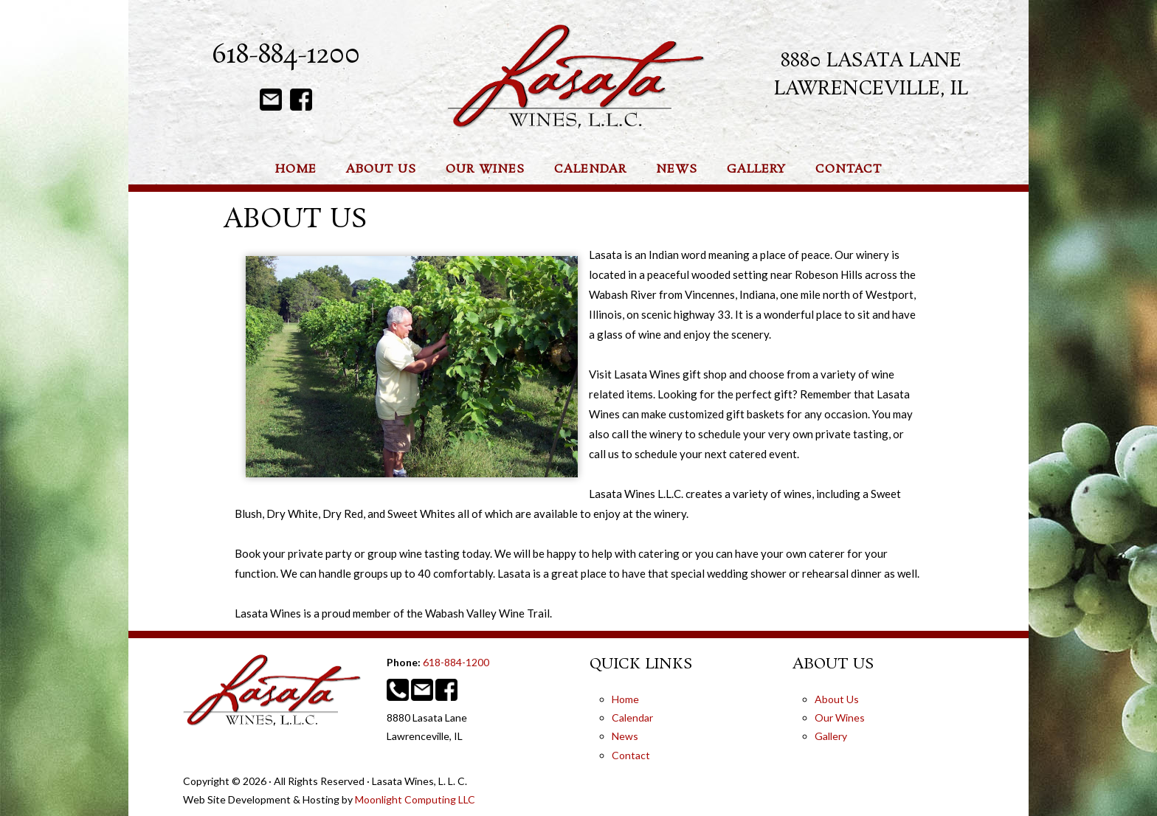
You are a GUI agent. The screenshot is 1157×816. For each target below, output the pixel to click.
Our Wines (840, 717)
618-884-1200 (286, 56)
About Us (837, 699)
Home (625, 699)
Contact (631, 755)
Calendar (632, 717)
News (625, 736)
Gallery (831, 736)
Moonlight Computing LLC (415, 799)
